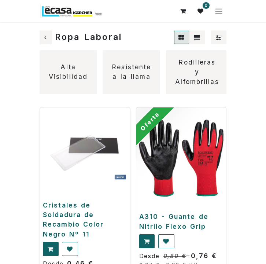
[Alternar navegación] (218, 11)
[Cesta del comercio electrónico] (183, 11)
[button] (51, 249)
